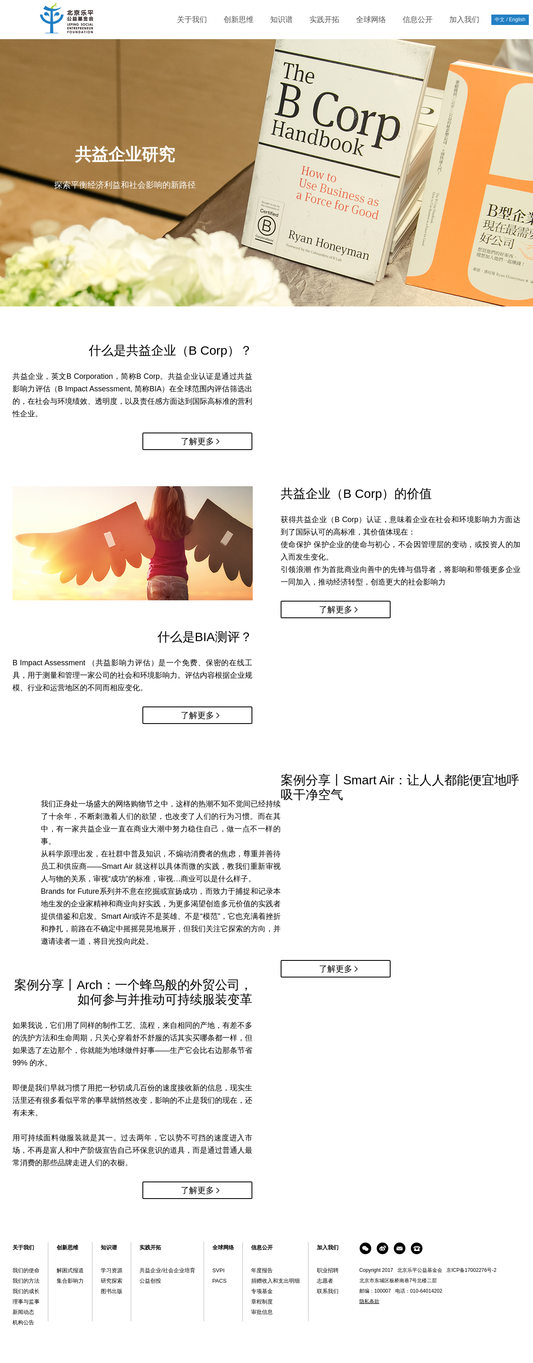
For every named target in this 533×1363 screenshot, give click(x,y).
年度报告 (262, 1270)
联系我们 (328, 1291)
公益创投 (150, 1281)
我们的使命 (26, 1270)
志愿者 (325, 1281)
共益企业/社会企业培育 (167, 1270)
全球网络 (371, 19)
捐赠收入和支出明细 (275, 1281)
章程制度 (262, 1301)
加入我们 (464, 19)
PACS (219, 1281)
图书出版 (111, 1291)
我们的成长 (26, 1291)
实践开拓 (324, 19)
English (517, 19)
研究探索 (111, 1281)
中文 (500, 19)
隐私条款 (369, 1301)
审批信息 (262, 1312)
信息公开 (418, 19)
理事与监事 (26, 1301)
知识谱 (281, 19)
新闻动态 (23, 1312)
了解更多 (197, 441)
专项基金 (262, 1291)
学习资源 (111, 1270)
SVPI (218, 1270)
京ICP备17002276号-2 (471, 1270)
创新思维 (239, 19)
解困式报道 (70, 1270)
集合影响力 (70, 1281)
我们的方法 (26, 1281)
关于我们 (192, 19)
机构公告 (23, 1322)
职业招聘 (328, 1270)
